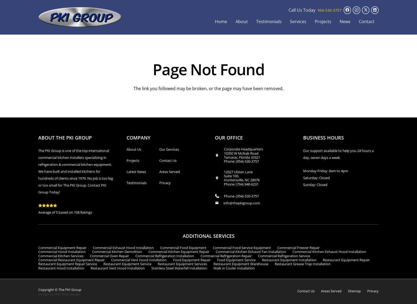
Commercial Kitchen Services (61, 256)
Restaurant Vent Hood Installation (118, 268)
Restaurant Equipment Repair (346, 259)
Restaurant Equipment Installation (289, 259)
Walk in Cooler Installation (234, 268)
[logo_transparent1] (80, 17)
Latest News (136, 171)
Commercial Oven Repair (109, 256)
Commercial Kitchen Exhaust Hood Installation (329, 251)
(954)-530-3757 (247, 161)
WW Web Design (67, 294)
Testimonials (137, 182)
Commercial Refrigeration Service (284, 256)
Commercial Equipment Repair (62, 247)
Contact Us (168, 160)
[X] (366, 10)
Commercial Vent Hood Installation (139, 259)
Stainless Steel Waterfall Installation (179, 268)
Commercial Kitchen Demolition (117, 251)
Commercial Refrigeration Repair (226, 256)
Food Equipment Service (236, 259)
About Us (134, 149)
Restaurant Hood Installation (61, 268)
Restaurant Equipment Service (127, 263)
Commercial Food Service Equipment (242, 247)
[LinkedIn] (375, 10)
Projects (133, 160)
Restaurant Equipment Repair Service (67, 263)
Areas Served (169, 171)
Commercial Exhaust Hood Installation (123, 247)
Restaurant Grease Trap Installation (303, 263)
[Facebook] (347, 10)
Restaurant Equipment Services (182, 263)
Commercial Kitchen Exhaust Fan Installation (251, 251)
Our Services (169, 149)
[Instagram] (356, 10)
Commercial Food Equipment (183, 247)
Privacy (165, 182)
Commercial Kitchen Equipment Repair (178, 251)
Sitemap (354, 291)
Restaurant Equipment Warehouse (241, 263)
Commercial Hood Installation (62, 251)
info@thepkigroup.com (241, 203)
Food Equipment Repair (192, 259)
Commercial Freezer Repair (298, 247)
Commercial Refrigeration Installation (164, 256)
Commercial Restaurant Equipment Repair (71, 259)
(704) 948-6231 (247, 184)
